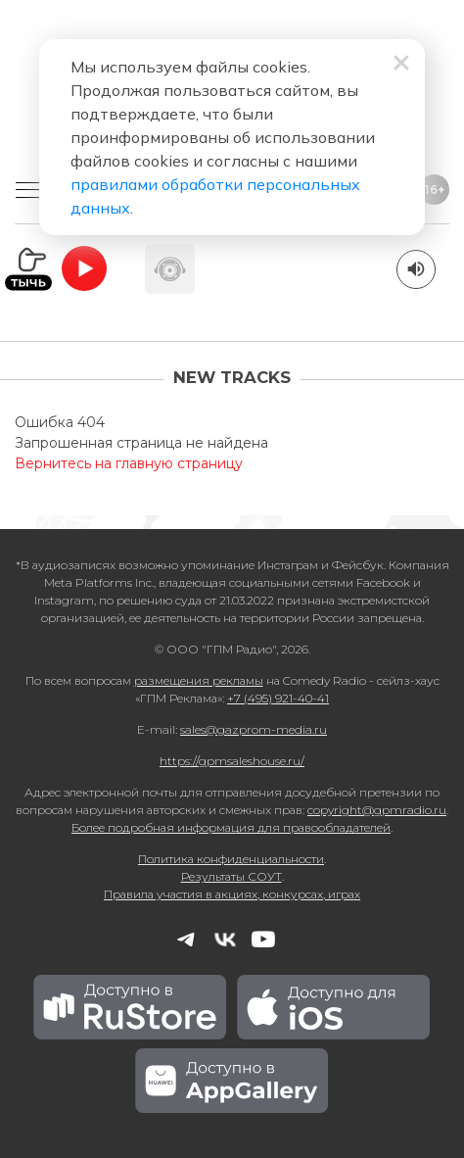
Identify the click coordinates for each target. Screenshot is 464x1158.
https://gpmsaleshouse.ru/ (232, 760)
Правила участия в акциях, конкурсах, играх (232, 894)
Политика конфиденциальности (231, 858)
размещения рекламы (198, 680)
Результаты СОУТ (231, 876)
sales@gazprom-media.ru (253, 729)
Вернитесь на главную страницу (129, 463)
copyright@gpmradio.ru (376, 809)
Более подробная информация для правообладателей (231, 827)
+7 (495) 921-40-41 (278, 698)
